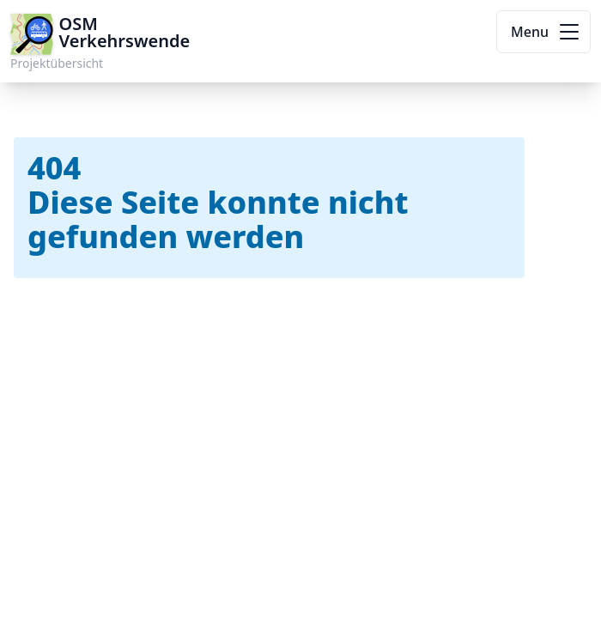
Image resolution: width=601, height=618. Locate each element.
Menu (547, 31)
